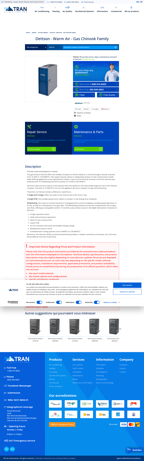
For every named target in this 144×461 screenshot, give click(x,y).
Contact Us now (88, 59)
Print (79, 116)
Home (28, 32)
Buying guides (101, 379)
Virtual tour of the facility (82, 383)
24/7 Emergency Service (62, 424)
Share (86, 109)
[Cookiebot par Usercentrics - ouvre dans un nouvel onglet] (13, 457)
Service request (34, 149)
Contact (123, 372)
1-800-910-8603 (54, 2)
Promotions (101, 365)
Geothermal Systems (84, 9)
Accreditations (102, 372)
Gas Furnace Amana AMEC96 (95, 340)
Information (102, 9)
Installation (77, 372)
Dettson (78, 59)
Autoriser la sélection (127, 446)
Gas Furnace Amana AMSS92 (114, 340)
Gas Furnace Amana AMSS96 (55, 340)
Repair (34, 32)
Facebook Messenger (17, 385)
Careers (123, 368)
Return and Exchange (105, 383)
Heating (56, 9)
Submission (12, 392)
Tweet (78, 109)
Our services (77, 365)
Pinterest (105, 109)
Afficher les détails (110, 457)
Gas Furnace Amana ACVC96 (35, 340)
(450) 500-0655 (71, 2)
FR (141, 2)
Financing (100, 375)
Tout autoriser (127, 440)
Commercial (116, 9)
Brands (52, 379)
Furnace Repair (43, 32)
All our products (132, 9)
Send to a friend (84, 113)
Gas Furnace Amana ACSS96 (75, 340)
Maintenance (77, 375)
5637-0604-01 (16, 399)
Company (123, 365)
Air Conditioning (42, 9)
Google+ (95, 109)
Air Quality (67, 9)
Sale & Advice (77, 368)
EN (137, 2)
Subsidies (100, 368)
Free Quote (87, 2)
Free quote (79, 149)
